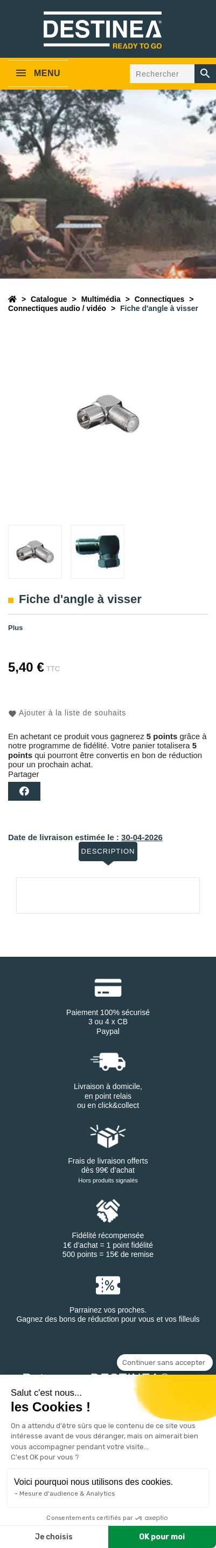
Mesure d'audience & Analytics (67, 1493)
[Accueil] (12, 299)
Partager (24, 791)
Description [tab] (108, 851)
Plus (15, 628)
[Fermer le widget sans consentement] (165, 1362)
